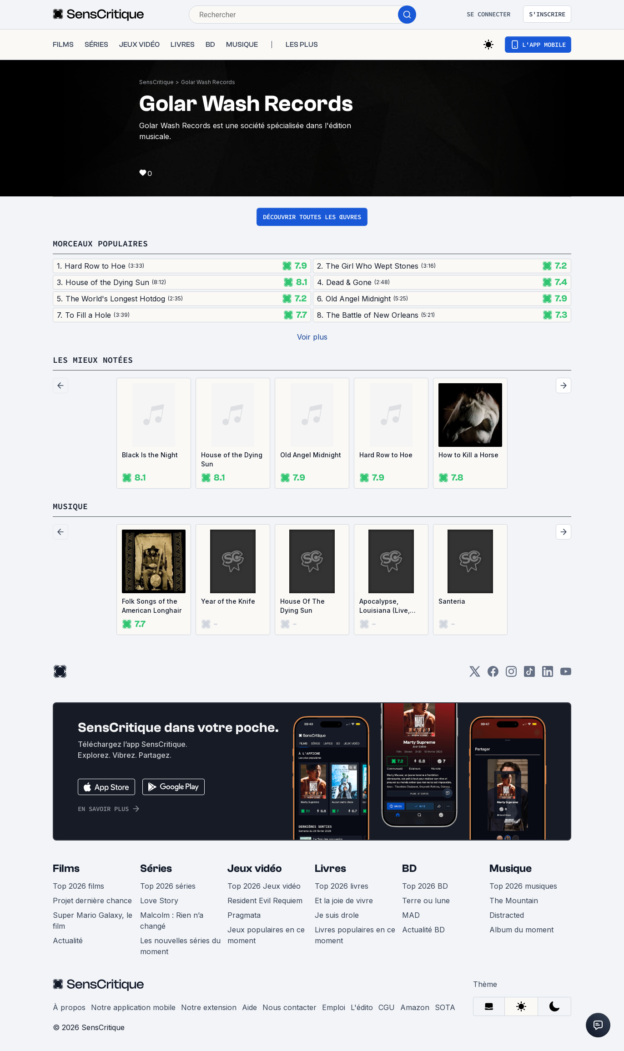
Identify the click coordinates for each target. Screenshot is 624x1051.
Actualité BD (423, 929)
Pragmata (244, 915)
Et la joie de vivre (344, 900)
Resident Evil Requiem (264, 900)
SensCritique (156, 82)
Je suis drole (337, 915)
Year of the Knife (228, 601)
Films (66, 868)
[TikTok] (529, 674)
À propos (69, 1007)
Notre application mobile (133, 1007)
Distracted (506, 915)
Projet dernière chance (92, 900)
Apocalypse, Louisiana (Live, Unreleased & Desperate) (384, 606)
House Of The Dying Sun (302, 605)
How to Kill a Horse (468, 455)
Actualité (68, 940)
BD (409, 868)
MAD (411, 915)
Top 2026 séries (168, 886)
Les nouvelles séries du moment (180, 946)
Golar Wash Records (208, 82)
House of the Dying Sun (231, 459)
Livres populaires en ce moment (355, 935)
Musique (510, 868)
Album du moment (521, 929)
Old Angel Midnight (310, 455)
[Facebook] (493, 674)
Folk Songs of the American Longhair (151, 605)
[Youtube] (565, 674)
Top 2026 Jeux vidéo (264, 886)
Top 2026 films (78, 886)
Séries (156, 868)
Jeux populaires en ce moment (266, 935)
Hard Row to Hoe (386, 455)
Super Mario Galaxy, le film (92, 921)
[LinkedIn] (547, 674)
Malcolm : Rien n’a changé (171, 921)
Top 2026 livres (341, 886)
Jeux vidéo (254, 868)
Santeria (451, 601)
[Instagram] (511, 674)
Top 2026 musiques (523, 886)
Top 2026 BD (425, 886)
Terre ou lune (426, 900)
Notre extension (209, 1007)
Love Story (159, 900)
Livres (330, 868)
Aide (249, 1007)
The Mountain (513, 900)
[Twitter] (474, 674)
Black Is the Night (150, 455)
